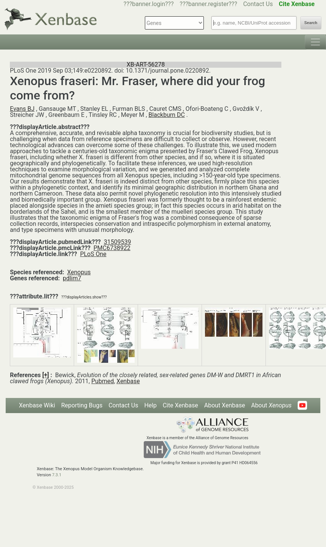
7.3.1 (57, 474)
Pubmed (102, 381)
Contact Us (258, 4)
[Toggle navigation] (315, 42)
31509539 (117, 242)
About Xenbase (224, 405)
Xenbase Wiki (37, 405)
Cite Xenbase (180, 405)
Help (150, 405)
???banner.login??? (149, 4)
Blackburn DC (167, 114)
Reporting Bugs (81, 405)
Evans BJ (22, 108)
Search (310, 22)
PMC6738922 (111, 248)
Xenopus (78, 272)
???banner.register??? (208, 4)
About (271, 405)
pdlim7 (72, 278)
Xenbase (128, 381)
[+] (45, 375)
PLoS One (93, 254)
